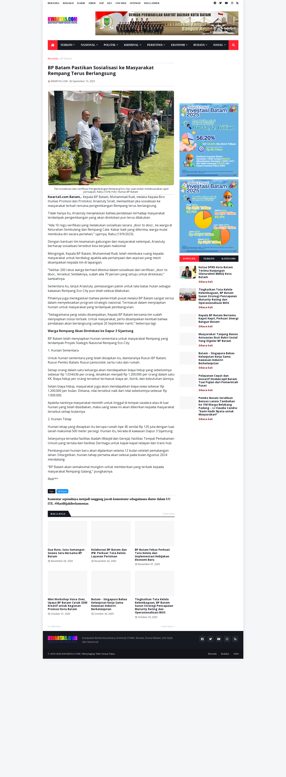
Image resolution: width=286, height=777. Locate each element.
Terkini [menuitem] (67, 44)
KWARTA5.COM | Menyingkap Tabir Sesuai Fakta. (88, 653)
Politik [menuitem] (110, 44)
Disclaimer (151, 3)
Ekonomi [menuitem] (178, 44)
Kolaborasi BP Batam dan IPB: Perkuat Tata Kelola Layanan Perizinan (109, 553)
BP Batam (66, 58)
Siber (92, 3)
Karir (81, 3)
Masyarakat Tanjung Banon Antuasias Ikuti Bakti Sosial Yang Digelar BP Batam (218, 337)
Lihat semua (169, 513)
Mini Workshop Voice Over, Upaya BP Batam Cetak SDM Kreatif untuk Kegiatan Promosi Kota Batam (67, 604)
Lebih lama (167, 626)
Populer (189, 258)
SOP (101, 3)
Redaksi (68, 3)
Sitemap (135, 3)
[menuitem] (53, 45)
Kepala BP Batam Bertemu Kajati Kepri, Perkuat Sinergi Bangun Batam (218, 319)
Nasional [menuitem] (88, 44)
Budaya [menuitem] (199, 44)
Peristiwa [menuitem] (155, 44)
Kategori (228, 258)
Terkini (208, 258)
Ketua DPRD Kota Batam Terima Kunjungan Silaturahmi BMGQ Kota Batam (216, 272)
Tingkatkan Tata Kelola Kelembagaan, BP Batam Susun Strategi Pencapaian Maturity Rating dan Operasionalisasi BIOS (154, 606)
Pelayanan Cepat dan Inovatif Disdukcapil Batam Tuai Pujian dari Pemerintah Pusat (218, 380)
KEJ (109, 3)
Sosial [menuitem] (218, 44)
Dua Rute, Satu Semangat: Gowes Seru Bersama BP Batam (66, 553)
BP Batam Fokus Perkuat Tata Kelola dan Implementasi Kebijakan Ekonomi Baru (152, 554)
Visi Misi (120, 3)
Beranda (53, 3)
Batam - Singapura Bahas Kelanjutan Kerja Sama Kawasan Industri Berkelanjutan (109, 604)
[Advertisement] (208, 76)
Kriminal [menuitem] (131, 44)
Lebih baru (55, 626)
